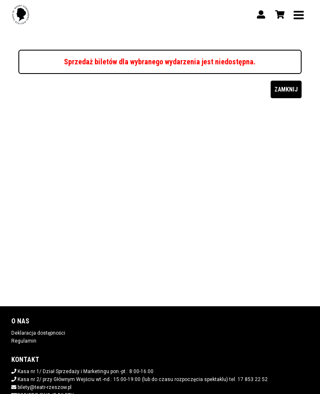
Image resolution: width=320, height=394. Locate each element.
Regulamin (23, 341)
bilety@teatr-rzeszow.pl (45, 387)
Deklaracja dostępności (38, 333)
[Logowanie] (261, 14)
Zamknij (286, 89)
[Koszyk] (279, 15)
